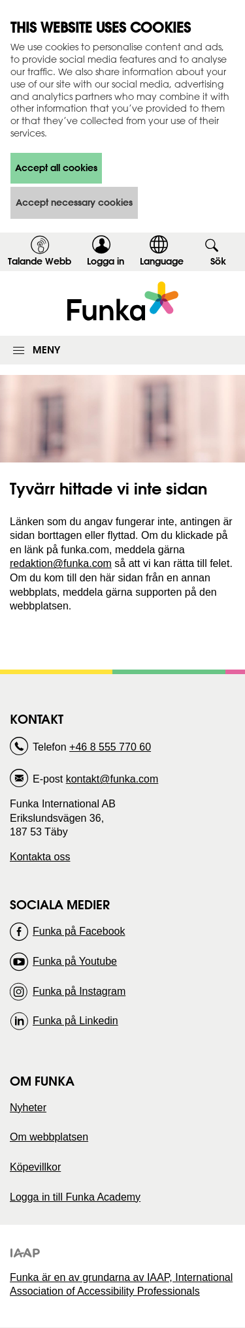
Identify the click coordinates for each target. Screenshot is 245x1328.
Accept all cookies (56, 168)
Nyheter (28, 1107)
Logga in (110, 263)
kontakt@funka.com (112, 779)
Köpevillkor (35, 1167)
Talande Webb (39, 261)
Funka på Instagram (79, 991)
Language (162, 261)
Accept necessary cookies (74, 202)
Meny (46, 350)
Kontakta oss (40, 856)
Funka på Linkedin (75, 1020)
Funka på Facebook (79, 931)
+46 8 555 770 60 (110, 747)
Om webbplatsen (49, 1136)
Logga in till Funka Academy (75, 1197)
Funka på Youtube (75, 961)
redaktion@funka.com (61, 563)
